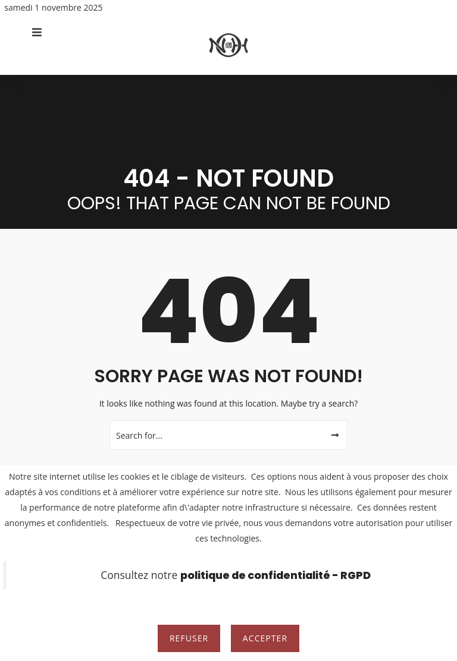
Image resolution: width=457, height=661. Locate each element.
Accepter (265, 638)
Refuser (189, 638)
